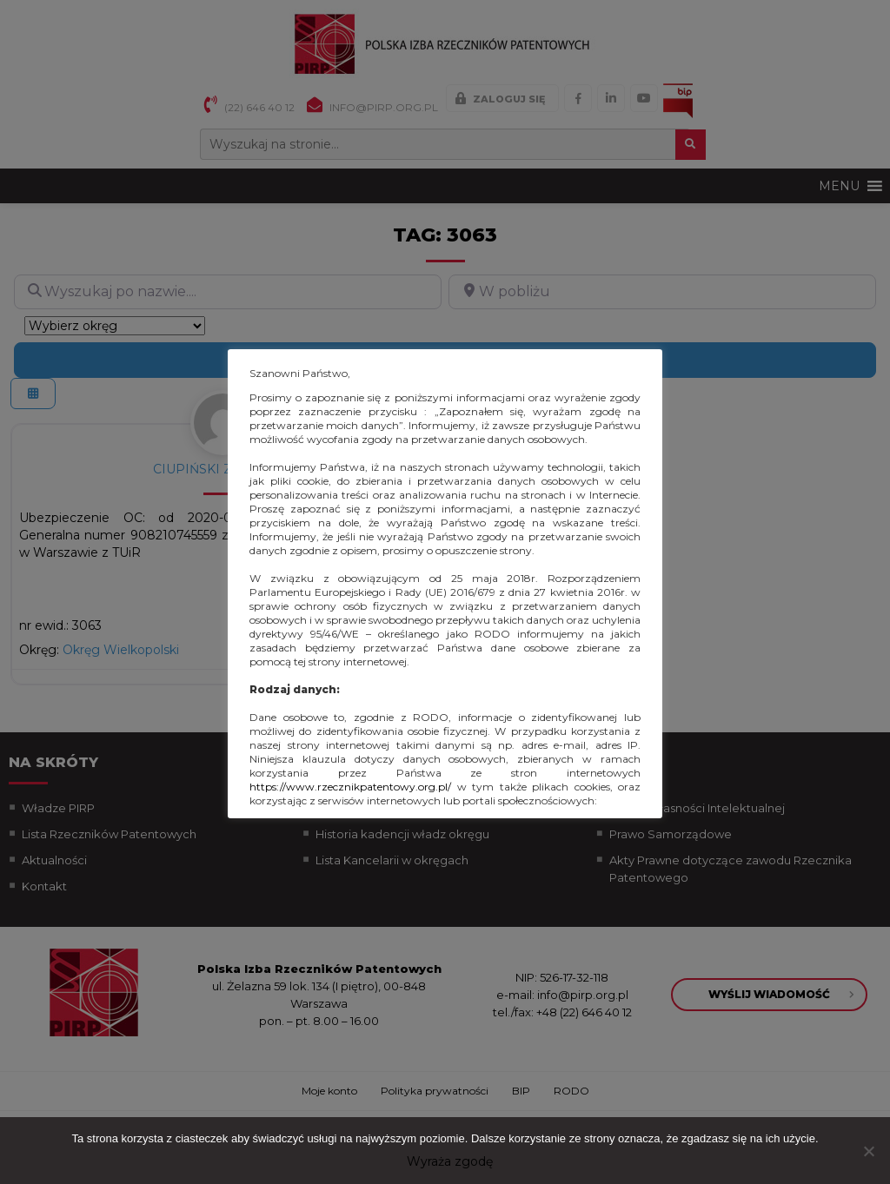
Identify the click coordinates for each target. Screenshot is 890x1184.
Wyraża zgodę (450, 1161)
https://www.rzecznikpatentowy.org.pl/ (350, 786)
